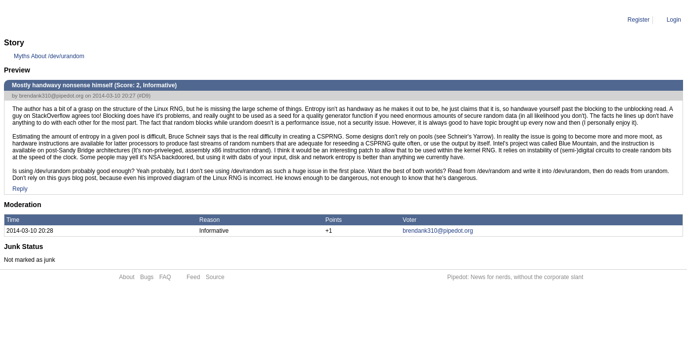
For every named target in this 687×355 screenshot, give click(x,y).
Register (639, 19)
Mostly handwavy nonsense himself (120, 19)
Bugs (147, 277)
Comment (54, 19)
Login (674, 19)
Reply (20, 188)
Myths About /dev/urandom (49, 56)
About (126, 277)
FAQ (165, 277)
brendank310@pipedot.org (51, 96)
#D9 (144, 96)
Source (214, 277)
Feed (193, 277)
